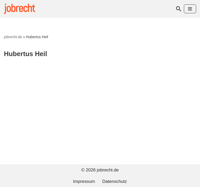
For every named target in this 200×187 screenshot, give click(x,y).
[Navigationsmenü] (190, 8)
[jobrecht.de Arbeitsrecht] (19, 9)
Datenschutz (114, 181)
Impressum (84, 181)
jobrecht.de (13, 37)
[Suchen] (178, 8)
